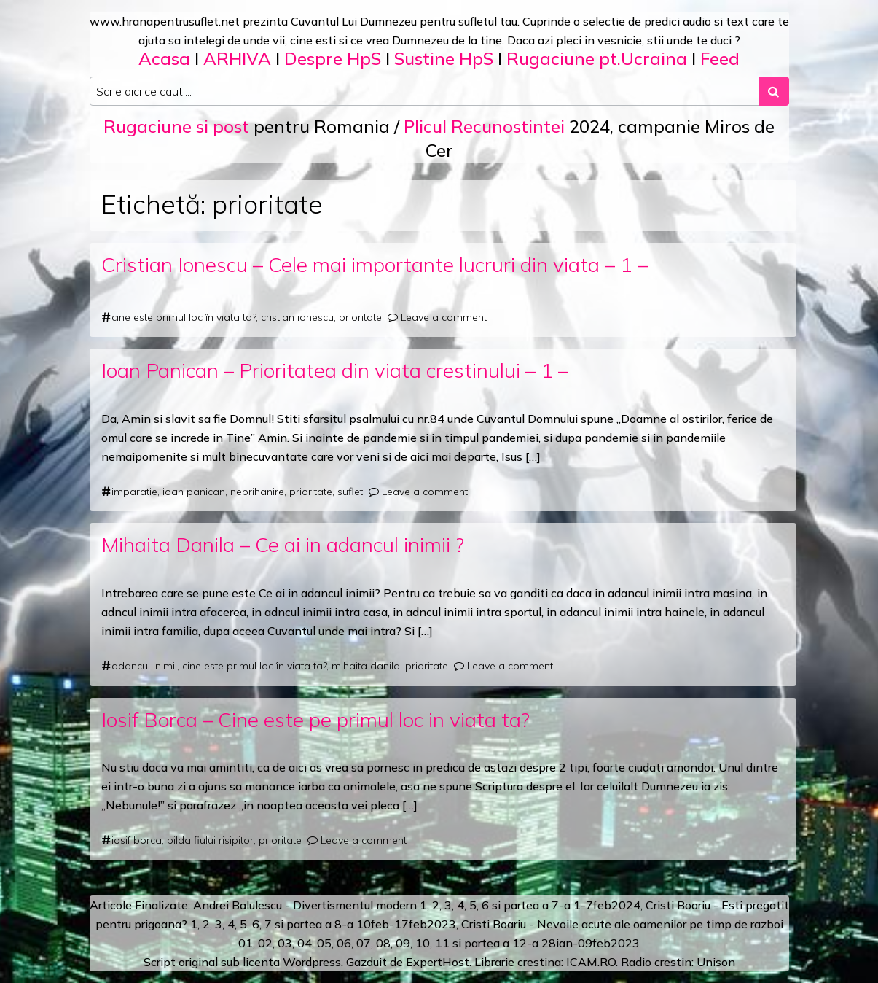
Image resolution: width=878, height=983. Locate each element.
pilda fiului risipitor (210, 840)
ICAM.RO (591, 962)
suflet (350, 491)
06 (344, 943)
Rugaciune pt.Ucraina (596, 58)
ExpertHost (437, 962)
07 (363, 943)
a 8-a (339, 924)
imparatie (134, 491)
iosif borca (136, 840)
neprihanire (257, 491)
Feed (720, 58)
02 (265, 943)
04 (304, 943)
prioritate (360, 317)
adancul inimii (144, 665)
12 (519, 943)
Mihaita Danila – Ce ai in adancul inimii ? (282, 544)
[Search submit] (774, 91)
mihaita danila (366, 665)
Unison (716, 962)
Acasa (164, 58)
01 (245, 943)
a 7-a (556, 905)
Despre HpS (332, 58)
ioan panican (193, 491)
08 (383, 943)
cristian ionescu (297, 317)
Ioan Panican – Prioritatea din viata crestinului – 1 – (334, 370)
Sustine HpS (443, 58)
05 (324, 943)
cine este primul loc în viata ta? (183, 317)
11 (442, 943)
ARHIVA (237, 58)
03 (285, 943)
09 (403, 943)
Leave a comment (444, 317)
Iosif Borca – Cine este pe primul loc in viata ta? (315, 719)
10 (422, 943)
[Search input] (424, 91)
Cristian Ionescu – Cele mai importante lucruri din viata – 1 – (374, 264)
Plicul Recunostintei (484, 126)
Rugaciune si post (176, 126)
